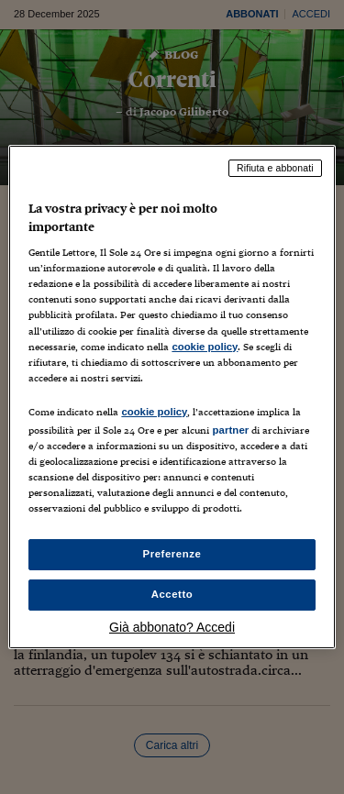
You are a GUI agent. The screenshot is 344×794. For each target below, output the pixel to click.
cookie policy (205, 346)
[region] (171, 397)
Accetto (172, 594)
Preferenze (172, 553)
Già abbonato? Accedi (172, 627)
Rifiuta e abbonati (275, 167)
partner (230, 430)
